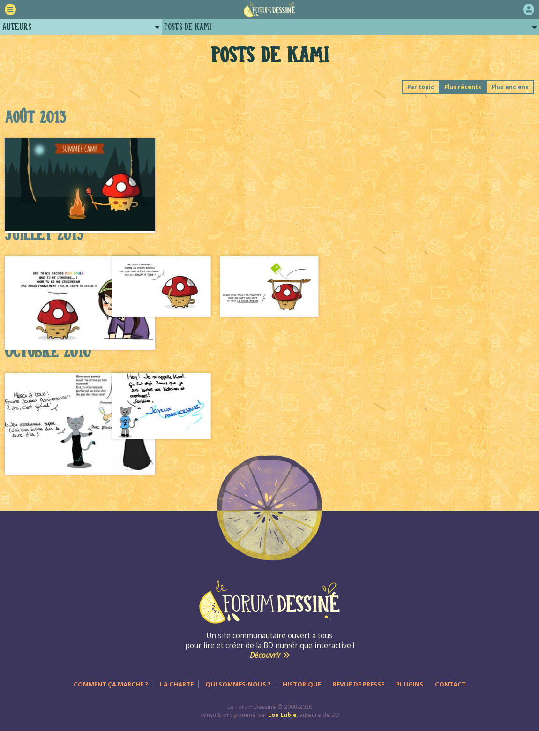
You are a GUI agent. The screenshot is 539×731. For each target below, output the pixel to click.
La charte (177, 684)
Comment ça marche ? (111, 684)
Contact (450, 684)
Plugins (409, 684)
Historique (302, 684)
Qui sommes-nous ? (238, 684)
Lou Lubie (282, 715)
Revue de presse (358, 684)
